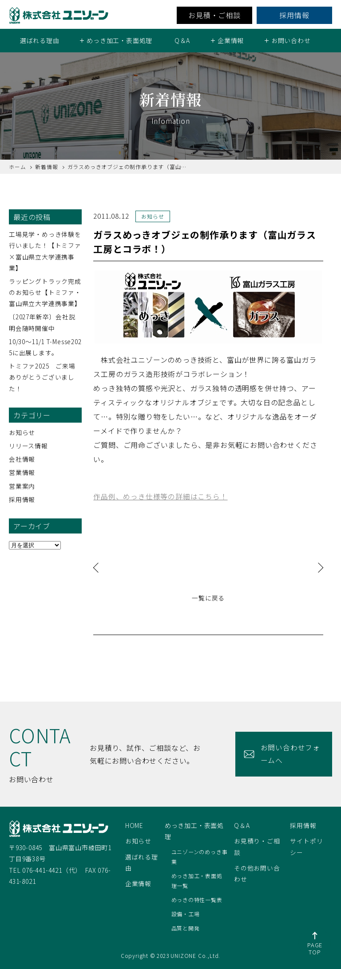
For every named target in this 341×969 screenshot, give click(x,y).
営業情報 (22, 472)
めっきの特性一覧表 (196, 899)
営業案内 (22, 485)
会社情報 (22, 459)
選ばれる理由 (39, 40)
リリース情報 (28, 445)
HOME (134, 825)
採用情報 (294, 15)
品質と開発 (185, 928)
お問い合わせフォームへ (289, 753)
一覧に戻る (208, 597)
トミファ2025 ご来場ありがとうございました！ (42, 376)
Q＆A (182, 40)
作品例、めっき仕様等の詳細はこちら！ (160, 495)
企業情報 (138, 883)
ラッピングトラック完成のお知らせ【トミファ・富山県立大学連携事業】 (45, 292)
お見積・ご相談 (214, 15)
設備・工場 (185, 914)
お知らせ (22, 432)
